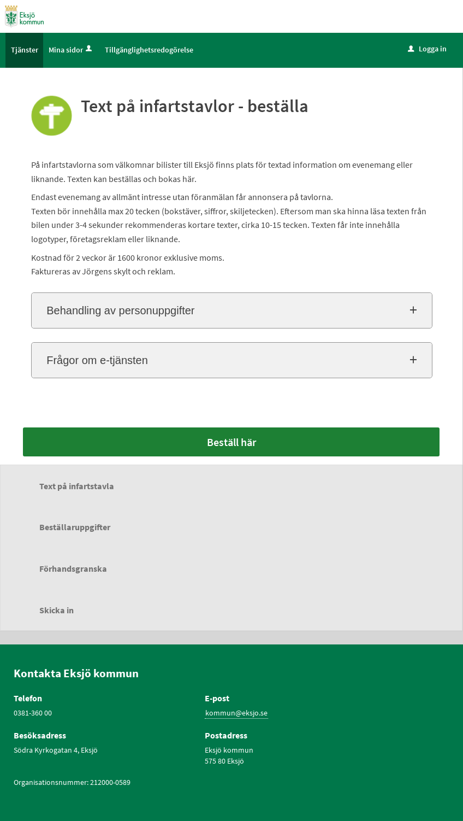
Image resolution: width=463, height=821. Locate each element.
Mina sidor (71, 50)
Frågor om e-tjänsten (97, 360)
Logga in (427, 49)
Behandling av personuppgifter (120, 310)
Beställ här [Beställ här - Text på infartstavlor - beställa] (231, 442)
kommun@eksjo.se (236, 713)
